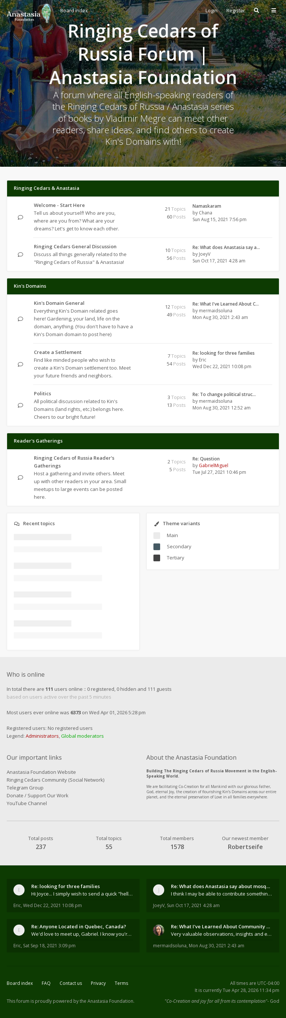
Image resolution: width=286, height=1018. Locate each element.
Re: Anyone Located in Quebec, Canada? (78, 926)
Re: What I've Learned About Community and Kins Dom (222, 926)
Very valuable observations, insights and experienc (222, 934)
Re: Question (206, 459)
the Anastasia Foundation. (107, 1001)
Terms (121, 983)
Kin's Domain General (59, 303)
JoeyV (204, 254)
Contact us (71, 983)
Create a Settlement (58, 352)
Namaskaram (207, 206)
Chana (205, 213)
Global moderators (82, 736)
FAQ (46, 983)
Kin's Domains (30, 286)
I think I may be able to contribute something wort (222, 893)
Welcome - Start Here (59, 205)
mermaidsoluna (215, 310)
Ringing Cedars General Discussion (75, 246)
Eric (202, 360)
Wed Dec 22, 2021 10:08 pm (52, 905)
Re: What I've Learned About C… (226, 304)
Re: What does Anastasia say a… (226, 247)
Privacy (98, 983)
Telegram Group (25, 787)
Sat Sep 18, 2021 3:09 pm (49, 945)
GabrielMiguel (213, 465)
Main (172, 535)
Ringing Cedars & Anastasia (46, 188)
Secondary (179, 546)
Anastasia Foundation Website (41, 772)
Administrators (42, 736)
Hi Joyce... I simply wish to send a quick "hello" (82, 893)
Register (235, 10)
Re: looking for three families (224, 353)
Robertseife (245, 847)
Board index (20, 983)
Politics (42, 393)
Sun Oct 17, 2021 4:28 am (193, 905)
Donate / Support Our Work (38, 795)
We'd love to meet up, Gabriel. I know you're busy (82, 934)
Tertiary (175, 557)
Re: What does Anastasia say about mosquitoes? (222, 886)
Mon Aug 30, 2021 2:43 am (216, 945)
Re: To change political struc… (224, 394)
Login (211, 10)
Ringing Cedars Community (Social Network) (55, 779)
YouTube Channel (27, 803)
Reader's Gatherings (38, 440)
